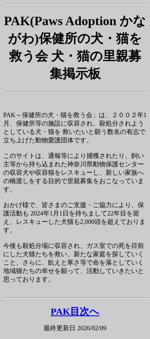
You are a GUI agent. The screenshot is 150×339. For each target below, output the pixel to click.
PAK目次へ (75, 311)
